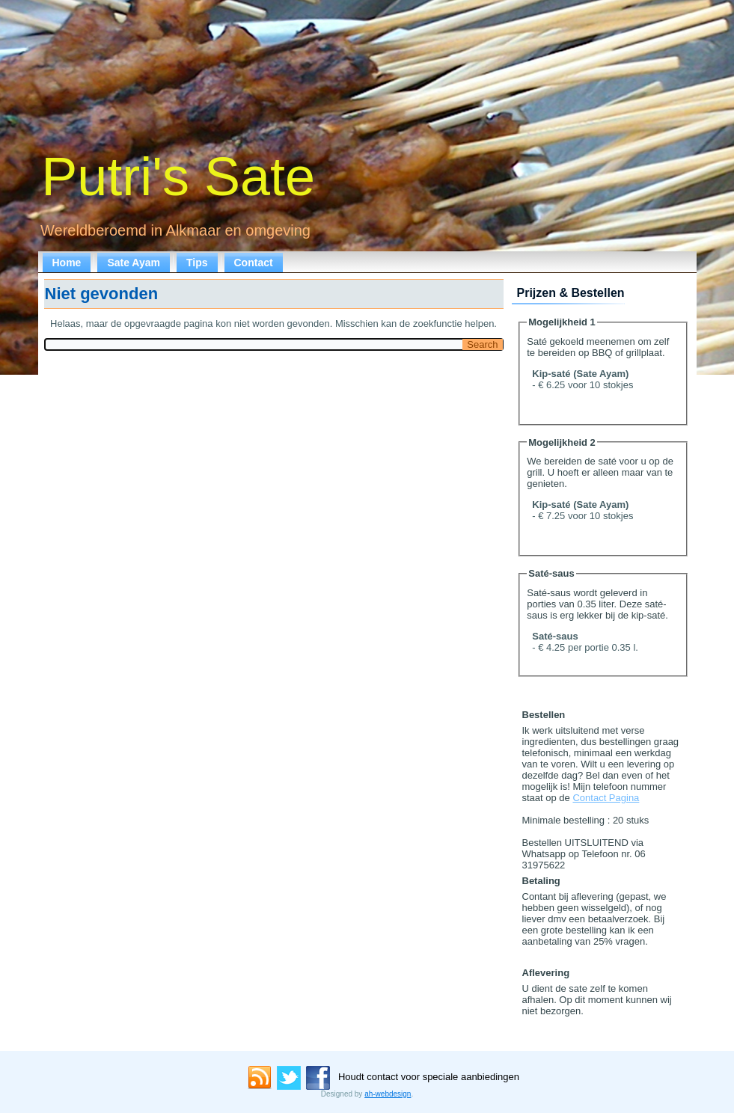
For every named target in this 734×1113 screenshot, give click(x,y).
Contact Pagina (605, 797)
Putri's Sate (178, 176)
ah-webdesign (387, 1094)
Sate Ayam (133, 263)
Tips (197, 263)
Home (67, 263)
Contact (253, 263)
